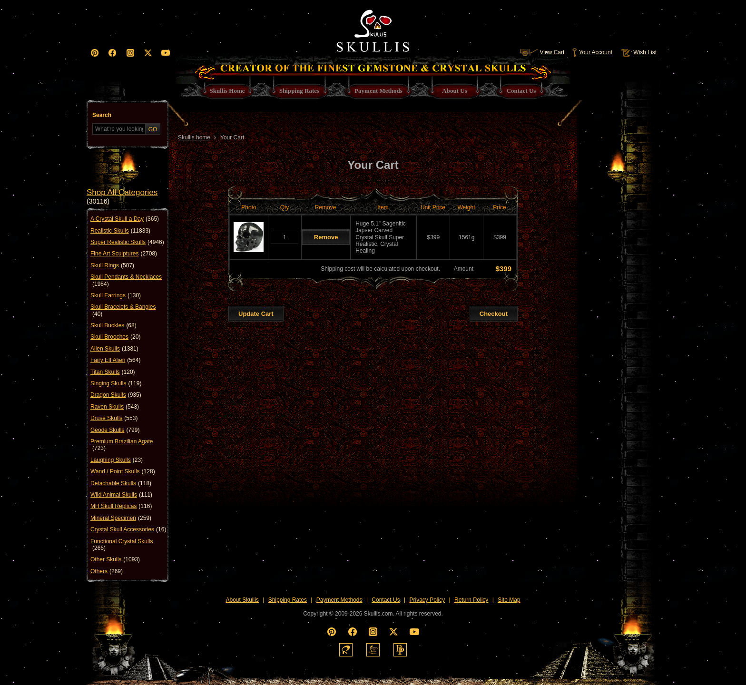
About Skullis (242, 600)
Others (106, 571)
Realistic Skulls (120, 230)
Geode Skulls (114, 430)
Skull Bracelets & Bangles (123, 310)
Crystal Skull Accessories (128, 529)
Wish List (638, 52)
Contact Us (386, 600)
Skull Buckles (113, 325)
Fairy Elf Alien (115, 360)
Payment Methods (339, 600)
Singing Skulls (115, 383)
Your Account (592, 52)
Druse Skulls (113, 418)
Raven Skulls (114, 406)
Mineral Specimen (120, 518)
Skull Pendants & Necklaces (126, 280)
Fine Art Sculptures (123, 253)
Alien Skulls (114, 348)
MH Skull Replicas (121, 506)
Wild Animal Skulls (121, 494)
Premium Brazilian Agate (121, 445)
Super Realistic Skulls (127, 242)
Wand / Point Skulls (122, 471)
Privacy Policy (427, 600)
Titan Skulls (112, 372)
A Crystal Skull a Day (124, 218)
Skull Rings (112, 265)
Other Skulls (115, 559)
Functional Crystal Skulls (121, 545)
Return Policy (471, 600)
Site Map (509, 600)
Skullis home (194, 137)
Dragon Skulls (115, 394)
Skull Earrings (115, 295)
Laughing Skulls (116, 460)
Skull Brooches (115, 336)
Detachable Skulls (120, 483)
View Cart (542, 52)
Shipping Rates (287, 600)
